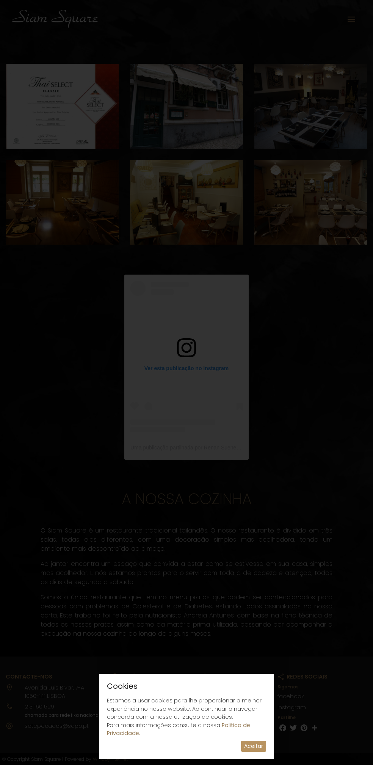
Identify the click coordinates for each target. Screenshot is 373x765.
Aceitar (253, 746)
